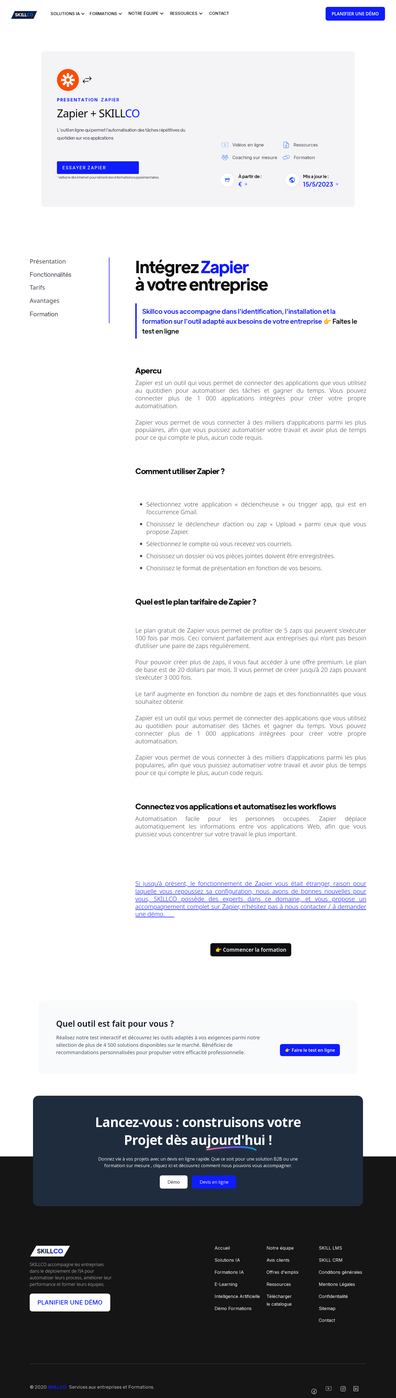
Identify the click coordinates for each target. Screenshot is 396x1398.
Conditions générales (340, 1273)
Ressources (278, 1285)
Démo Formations (233, 1309)
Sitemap (327, 1309)
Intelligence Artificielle (237, 1297)
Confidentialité (333, 1297)
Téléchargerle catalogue (279, 1301)
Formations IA (229, 1273)
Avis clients (278, 1261)
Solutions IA (227, 1261)
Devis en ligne (214, 1183)
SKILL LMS (330, 1249)
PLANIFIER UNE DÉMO (70, 1304)
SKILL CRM (331, 1261)
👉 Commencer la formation (250, 950)
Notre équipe (280, 1249)
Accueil (222, 1249)
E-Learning (226, 1285)
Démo (173, 1183)
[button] (66, 13)
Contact (327, 1321)
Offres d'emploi (282, 1273)
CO (132, 113)
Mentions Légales (337, 1285)
